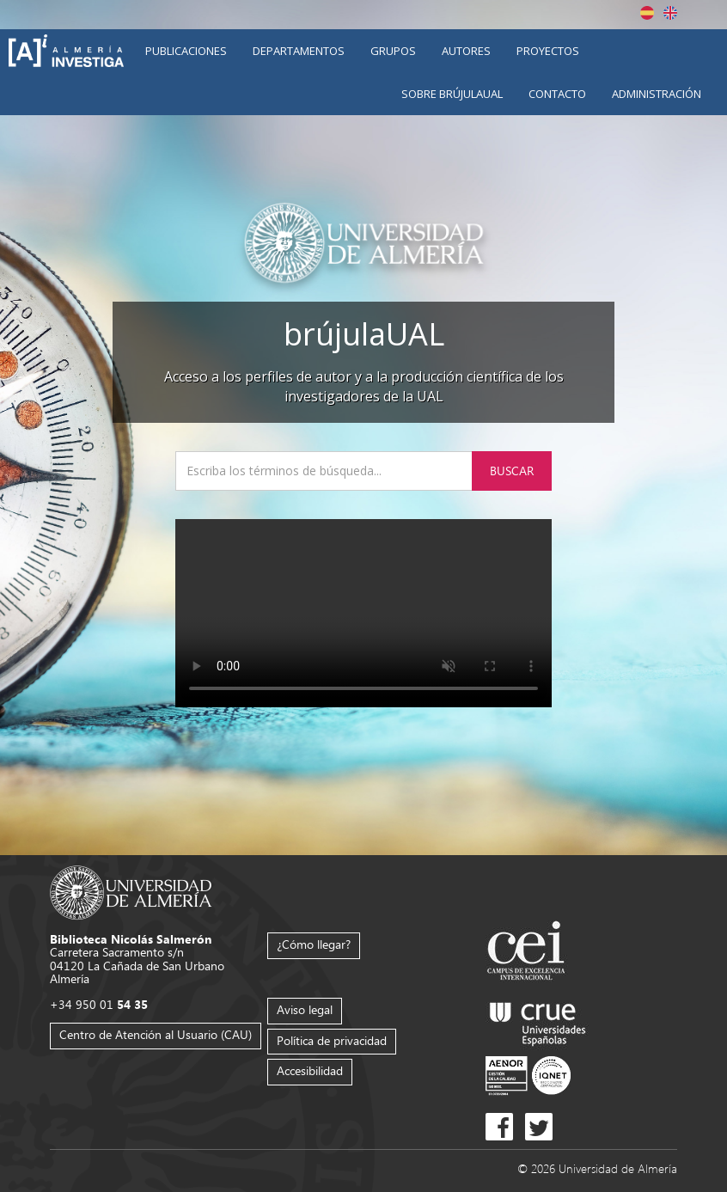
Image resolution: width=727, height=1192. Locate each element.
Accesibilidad (310, 1070)
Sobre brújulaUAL (452, 93)
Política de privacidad (332, 1040)
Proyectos (547, 50)
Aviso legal (305, 1009)
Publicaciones (186, 50)
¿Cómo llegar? (314, 944)
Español (647, 13)
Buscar (512, 470)
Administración (656, 93)
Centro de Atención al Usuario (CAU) (155, 1034)
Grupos (393, 50)
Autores (466, 50)
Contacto (557, 93)
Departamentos (299, 50)
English (670, 13)
